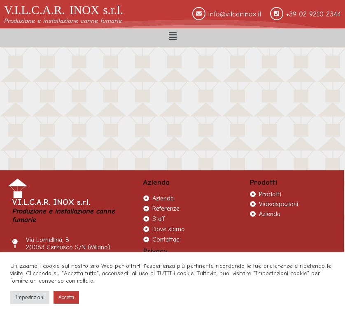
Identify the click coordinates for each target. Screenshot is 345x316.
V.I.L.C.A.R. (34, 9)
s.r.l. (113, 9)
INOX (85, 9)
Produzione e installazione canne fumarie (63, 21)
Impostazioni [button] (29, 297)
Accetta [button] (66, 297)
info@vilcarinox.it (234, 14)
